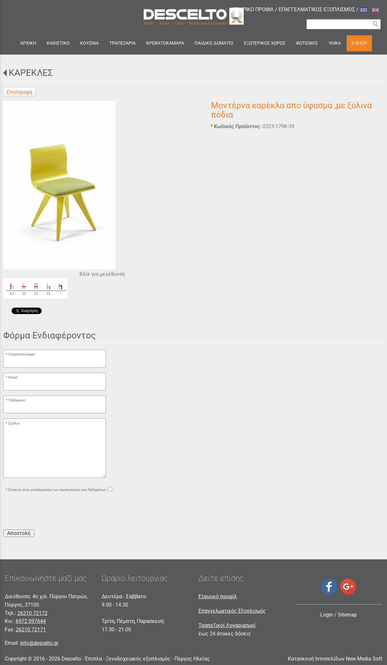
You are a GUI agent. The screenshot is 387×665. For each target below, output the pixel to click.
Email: (13, 377)
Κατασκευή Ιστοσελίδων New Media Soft (335, 659)
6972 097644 (31, 621)
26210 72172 (32, 613)
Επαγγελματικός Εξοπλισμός (232, 611)
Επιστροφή (19, 92)
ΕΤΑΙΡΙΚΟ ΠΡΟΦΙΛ (253, 9)
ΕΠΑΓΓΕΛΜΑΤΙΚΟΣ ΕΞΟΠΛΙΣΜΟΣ (317, 9)
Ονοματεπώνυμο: (22, 354)
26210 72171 (31, 629)
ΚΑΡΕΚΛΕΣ (31, 72)
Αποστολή (18, 533)
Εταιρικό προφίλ (217, 596)
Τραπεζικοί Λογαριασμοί (227, 625)
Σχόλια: (14, 423)
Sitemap (347, 615)
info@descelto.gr (39, 643)
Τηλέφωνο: (17, 400)
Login (326, 615)
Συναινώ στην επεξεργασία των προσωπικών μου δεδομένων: (57, 490)
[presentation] (52, 511)
